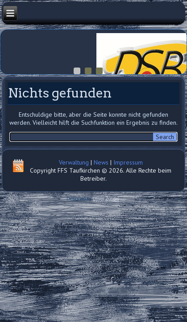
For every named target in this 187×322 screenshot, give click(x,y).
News (101, 162)
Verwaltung (74, 162)
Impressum (128, 162)
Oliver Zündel (106, 198)
